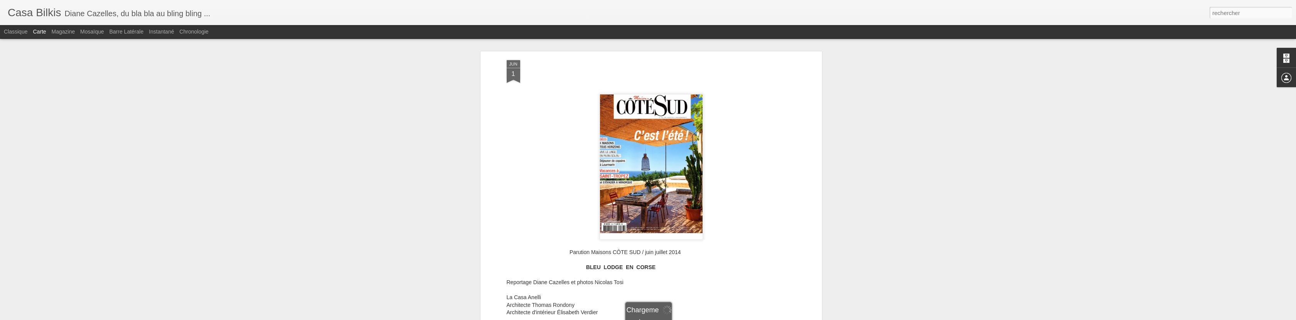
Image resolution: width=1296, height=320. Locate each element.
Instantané (161, 32)
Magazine (63, 32)
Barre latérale (126, 32)
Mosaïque (92, 32)
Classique (15, 32)
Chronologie (194, 32)
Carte (39, 32)
